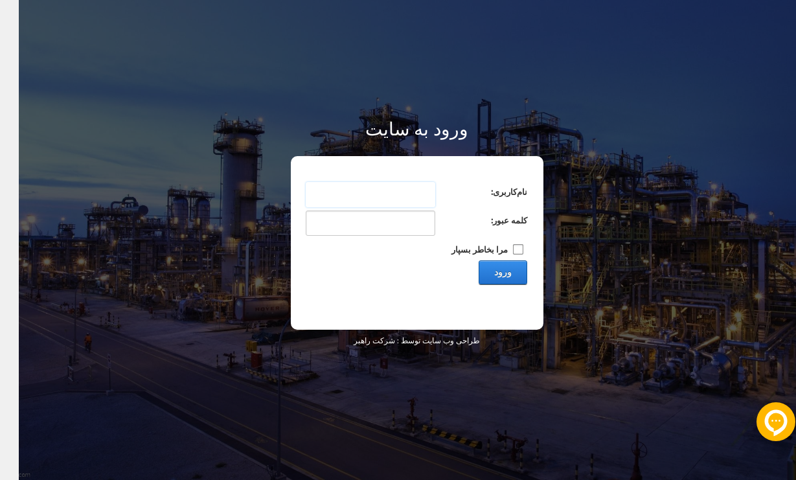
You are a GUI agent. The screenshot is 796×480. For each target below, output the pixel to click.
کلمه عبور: (490, 219)
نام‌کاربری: (490, 191)
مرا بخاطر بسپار (461, 249)
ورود (484, 272)
